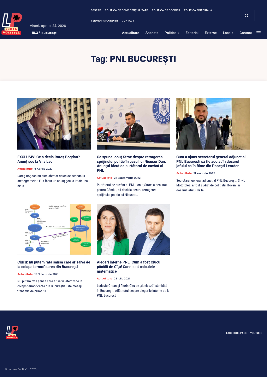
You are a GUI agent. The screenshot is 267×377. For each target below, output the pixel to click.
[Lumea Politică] (12, 332)
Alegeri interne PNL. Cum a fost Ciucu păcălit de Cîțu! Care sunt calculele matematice (128, 266)
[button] (246, 16)
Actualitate (25, 168)
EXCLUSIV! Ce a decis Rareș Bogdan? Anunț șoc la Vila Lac (48, 159)
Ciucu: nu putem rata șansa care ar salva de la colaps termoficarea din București (53, 264)
